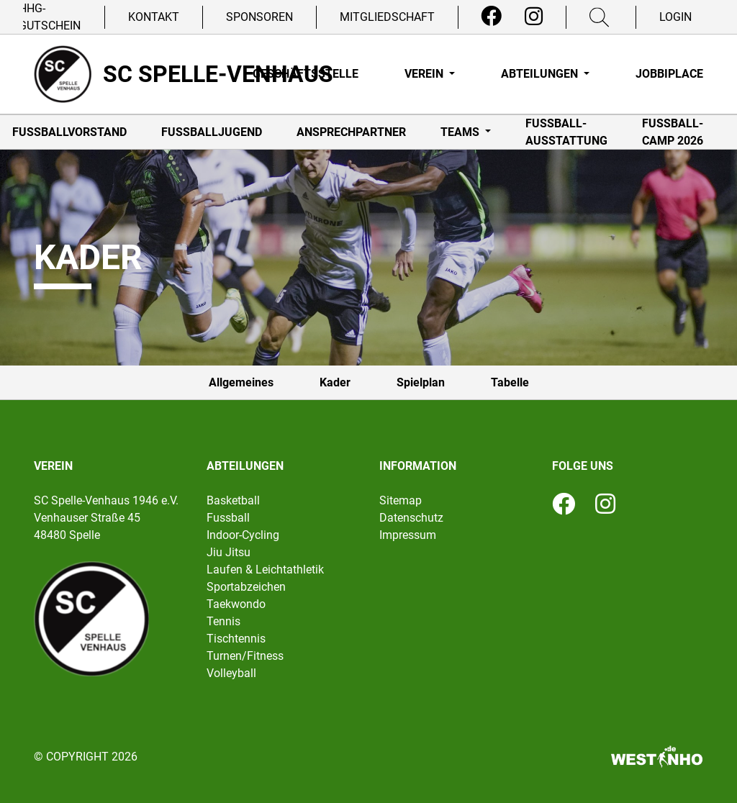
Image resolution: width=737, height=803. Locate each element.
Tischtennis (236, 638)
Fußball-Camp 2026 (672, 132)
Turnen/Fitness (245, 656)
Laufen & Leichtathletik (265, 569)
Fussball (228, 518)
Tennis (223, 621)
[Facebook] (491, 16)
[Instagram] (533, 16)
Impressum (407, 535)
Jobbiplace (669, 74)
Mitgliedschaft (387, 17)
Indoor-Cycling (243, 535)
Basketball (233, 500)
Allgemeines (241, 382)
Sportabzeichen (246, 587)
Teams (461, 132)
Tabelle (510, 382)
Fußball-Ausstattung (566, 132)
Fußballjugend (211, 132)
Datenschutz (411, 518)
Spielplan (421, 382)
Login (675, 17)
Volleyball (231, 673)
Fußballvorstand (69, 132)
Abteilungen (541, 74)
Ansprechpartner (351, 132)
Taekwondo (236, 604)
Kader (335, 382)
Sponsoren (259, 17)
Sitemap (400, 500)
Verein (425, 74)
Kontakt (153, 17)
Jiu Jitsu (228, 552)
